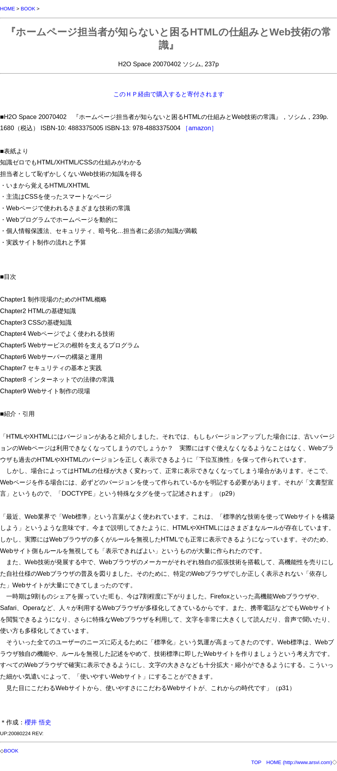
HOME (7, 9)
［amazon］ (199, 127)
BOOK (28, 9)
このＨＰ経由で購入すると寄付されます (168, 94)
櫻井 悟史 (38, 722)
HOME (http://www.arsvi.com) (299, 762)
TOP (256, 762)
